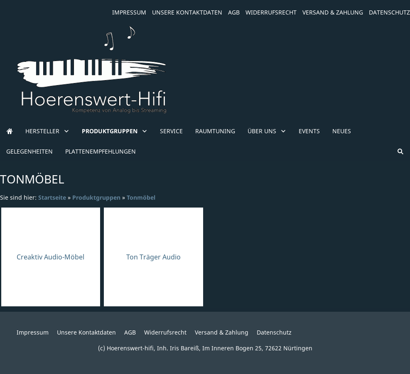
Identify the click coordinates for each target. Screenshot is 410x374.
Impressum (129, 12)
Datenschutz (389, 12)
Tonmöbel (141, 197)
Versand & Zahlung (332, 12)
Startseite (52, 197)
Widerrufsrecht (271, 12)
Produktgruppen (96, 197)
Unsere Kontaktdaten (187, 12)
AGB (234, 12)
